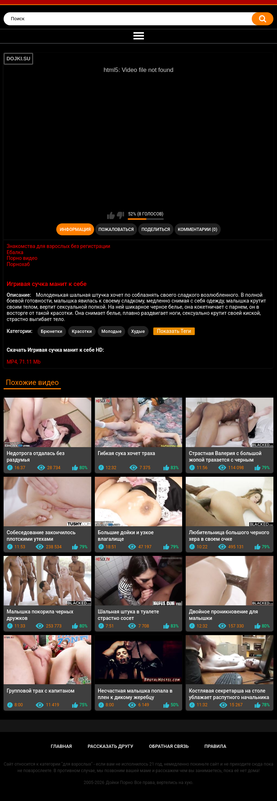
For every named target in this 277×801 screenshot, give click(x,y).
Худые (138, 331)
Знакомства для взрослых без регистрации (58, 246)
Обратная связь (169, 746)
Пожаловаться (116, 229)
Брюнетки (51, 331)
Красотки (82, 331)
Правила (216, 746)
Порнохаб (18, 264)
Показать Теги (174, 331)
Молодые (111, 331)
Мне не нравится (120, 215)
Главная (61, 746)
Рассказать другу (110, 746)
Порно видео (21, 258)
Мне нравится (111, 215)
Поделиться (155, 229)
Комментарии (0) (197, 229)
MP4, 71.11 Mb (23, 362)
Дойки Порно (119, 782)
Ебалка (14, 252)
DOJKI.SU (18, 58)
